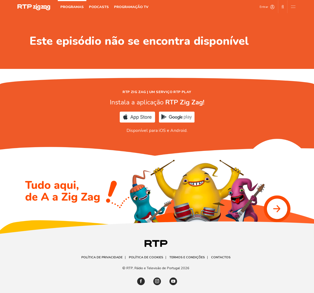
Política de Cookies (146, 257)
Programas (72, 7)
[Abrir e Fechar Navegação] (293, 6)
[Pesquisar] (282, 6)
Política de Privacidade (102, 257)
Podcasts (99, 7)
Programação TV (131, 7)
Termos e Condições (187, 257)
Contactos (220, 257)
